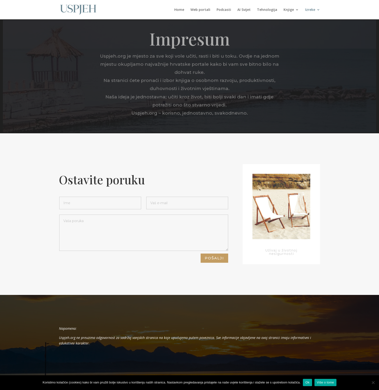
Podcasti (224, 10)
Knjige (289, 10)
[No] (373, 382)
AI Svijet (244, 10)
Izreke (310, 10)
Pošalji (214, 258)
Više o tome (325, 382)
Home (179, 10)
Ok (307, 382)
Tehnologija (267, 10)
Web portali (200, 10)
